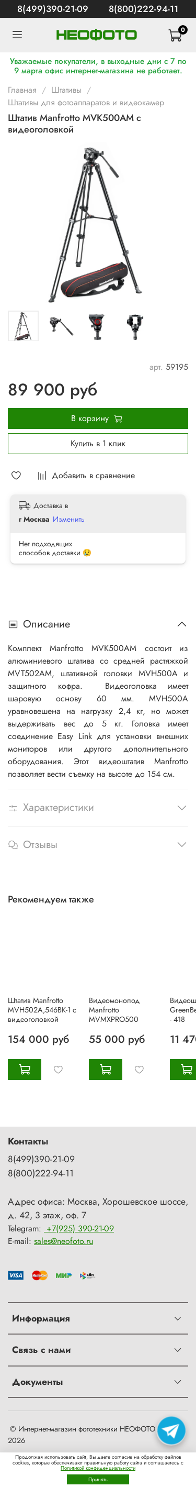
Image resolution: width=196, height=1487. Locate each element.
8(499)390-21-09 (52, 9)
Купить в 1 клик (98, 443)
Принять (98, 1479)
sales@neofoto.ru (63, 1241)
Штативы (66, 90)
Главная (22, 90)
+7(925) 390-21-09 (79, 1228)
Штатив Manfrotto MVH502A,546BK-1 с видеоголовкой (42, 1010)
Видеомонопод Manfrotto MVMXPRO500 (114, 1010)
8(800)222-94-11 (143, 9)
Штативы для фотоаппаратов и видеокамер (86, 102)
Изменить (69, 519)
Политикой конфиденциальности (98, 1468)
